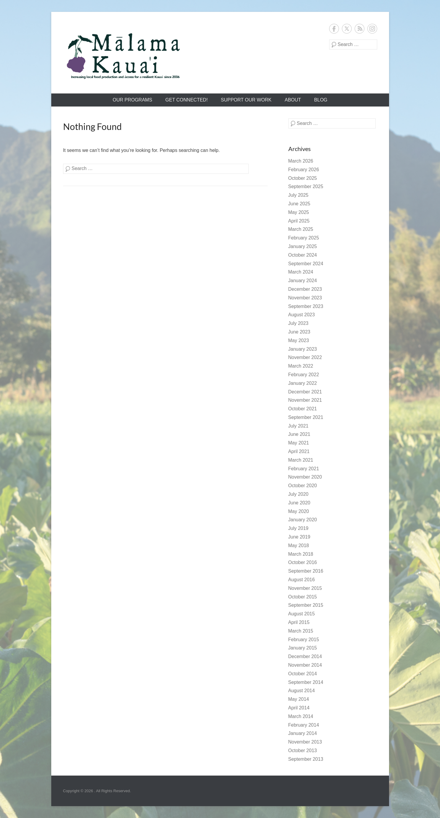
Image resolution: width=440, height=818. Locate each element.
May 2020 (298, 511)
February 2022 (303, 374)
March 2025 (300, 229)
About (293, 99)
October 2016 (302, 562)
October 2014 (302, 673)
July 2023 (298, 323)
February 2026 (303, 169)
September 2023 (305, 306)
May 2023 (298, 340)
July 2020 (298, 494)
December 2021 (305, 391)
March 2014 (300, 716)
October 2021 (302, 408)
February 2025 (303, 237)
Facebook (334, 29)
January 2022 (302, 383)
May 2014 (298, 699)
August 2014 (301, 690)
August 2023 (301, 314)
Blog (320, 99)
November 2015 (305, 588)
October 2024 (302, 255)
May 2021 (298, 442)
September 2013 (305, 759)
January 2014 (302, 733)
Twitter (347, 29)
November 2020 (305, 476)
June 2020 (299, 502)
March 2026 (300, 160)
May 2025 (298, 212)
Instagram (372, 29)
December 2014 (305, 656)
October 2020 (302, 485)
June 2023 (299, 331)
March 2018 (300, 554)
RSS (359, 29)
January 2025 (302, 246)
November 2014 (305, 665)
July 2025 (298, 195)
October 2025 (302, 178)
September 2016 (305, 571)
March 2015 (300, 630)
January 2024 (302, 280)
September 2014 (305, 682)
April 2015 (299, 622)
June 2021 (299, 434)
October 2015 (302, 596)
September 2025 (305, 186)
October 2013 (302, 750)
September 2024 (305, 263)
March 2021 (300, 460)
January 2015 (302, 647)
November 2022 (305, 357)
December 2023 (305, 289)
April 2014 (299, 707)
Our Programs (132, 99)
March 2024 (300, 271)
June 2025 (299, 203)
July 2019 (298, 528)
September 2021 (305, 417)
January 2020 (302, 519)
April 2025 (299, 220)
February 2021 (303, 468)
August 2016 (301, 579)
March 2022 (300, 366)
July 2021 (298, 425)
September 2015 (305, 605)
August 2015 (301, 613)
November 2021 (305, 400)
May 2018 (298, 545)
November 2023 (305, 297)
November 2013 (305, 741)
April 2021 (299, 451)
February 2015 (303, 639)
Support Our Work (246, 99)
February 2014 (303, 725)
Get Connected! (186, 99)
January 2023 (302, 349)
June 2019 (299, 536)
